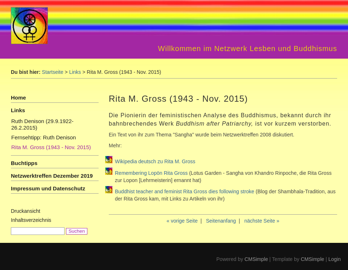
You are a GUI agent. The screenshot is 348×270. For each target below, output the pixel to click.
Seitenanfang (221, 221)
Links (75, 72)
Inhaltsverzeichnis (31, 220)
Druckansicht (25, 211)
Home (18, 97)
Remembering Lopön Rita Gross (151, 173)
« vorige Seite (182, 221)
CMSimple (256, 259)
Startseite (52, 72)
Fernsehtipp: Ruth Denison (43, 137)
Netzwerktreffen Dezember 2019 (52, 176)
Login (334, 259)
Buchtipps (24, 163)
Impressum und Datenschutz (48, 188)
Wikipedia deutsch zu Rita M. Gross (155, 161)
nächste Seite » (261, 221)
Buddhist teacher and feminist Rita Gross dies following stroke (185, 191)
